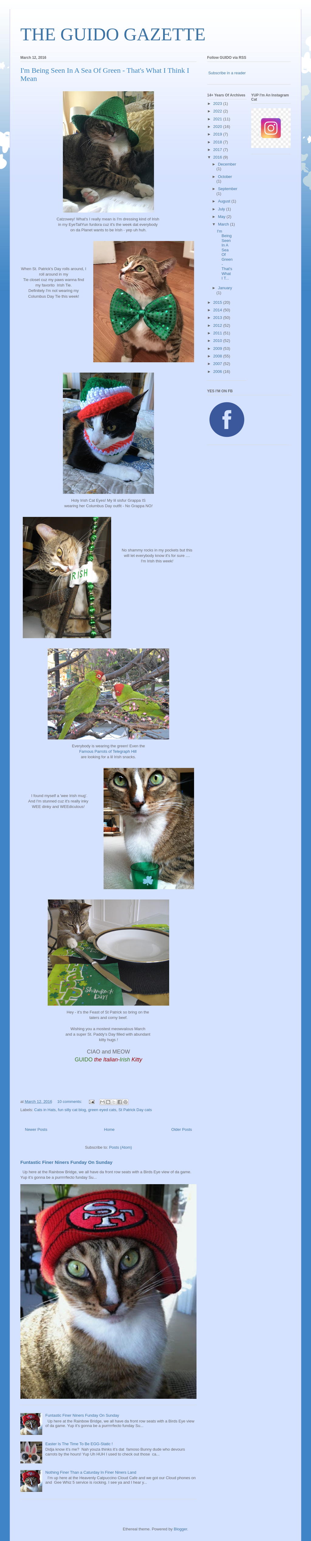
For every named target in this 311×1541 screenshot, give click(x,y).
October (225, 176)
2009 (218, 348)
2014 (218, 310)
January (225, 288)
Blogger (180, 1529)
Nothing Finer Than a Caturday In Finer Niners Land (90, 1472)
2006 (218, 371)
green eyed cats (102, 1109)
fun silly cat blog (72, 1109)
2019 (218, 134)
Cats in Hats (45, 1109)
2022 (218, 111)
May (222, 216)
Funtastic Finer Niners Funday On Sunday (66, 1162)
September (228, 188)
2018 (218, 142)
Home (109, 1129)
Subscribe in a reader (227, 73)
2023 (218, 103)
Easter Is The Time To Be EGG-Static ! (79, 1444)
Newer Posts (36, 1129)
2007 (218, 363)
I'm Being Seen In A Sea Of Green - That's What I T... (224, 255)
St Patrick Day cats (135, 1109)
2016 (218, 157)
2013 (218, 317)
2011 (218, 333)
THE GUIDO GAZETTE (113, 34)
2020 (218, 126)
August (224, 201)
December (227, 164)
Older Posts (181, 1129)
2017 (218, 149)
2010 (218, 340)
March (224, 224)
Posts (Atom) (120, 1147)
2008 (218, 356)
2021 (218, 119)
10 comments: (70, 1101)
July (222, 209)
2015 (218, 302)
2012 (218, 325)
